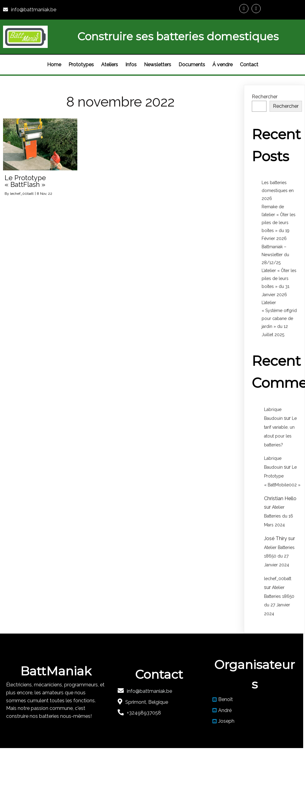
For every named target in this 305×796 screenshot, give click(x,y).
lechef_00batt (22, 193)
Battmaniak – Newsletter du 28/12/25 (275, 254)
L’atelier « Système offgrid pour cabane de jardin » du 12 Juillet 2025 (279, 318)
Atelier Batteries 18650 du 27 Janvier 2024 (279, 556)
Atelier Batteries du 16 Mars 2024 (278, 516)
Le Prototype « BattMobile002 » (282, 476)
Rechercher (264, 97)
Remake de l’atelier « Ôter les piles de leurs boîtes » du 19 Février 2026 (279, 222)
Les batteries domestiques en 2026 (278, 190)
